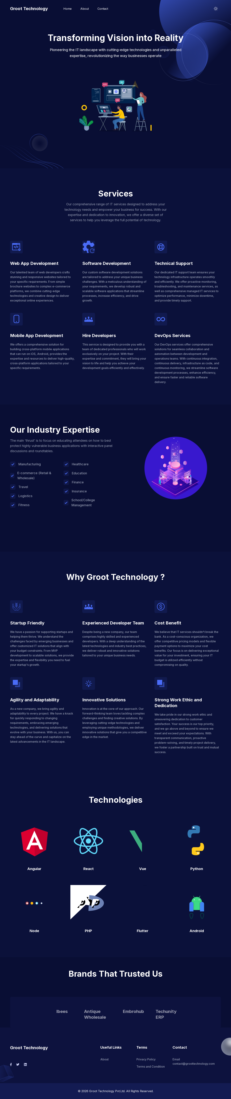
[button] (115, 103)
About (84, 8)
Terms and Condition (150, 1066)
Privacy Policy (146, 1059)
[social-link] (11, 1064)
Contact (102, 8)
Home (67, 8)
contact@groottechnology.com (194, 1063)
